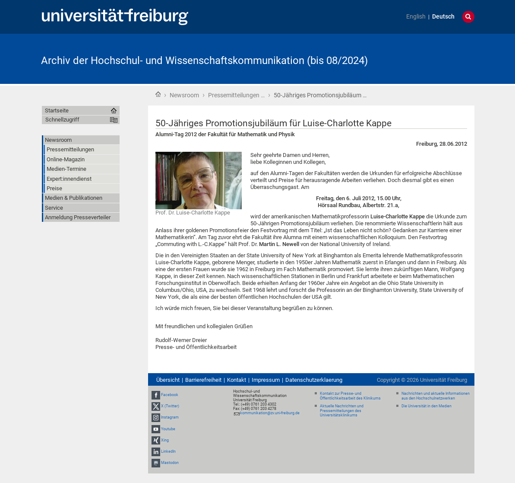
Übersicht (168, 380)
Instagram (170, 418)
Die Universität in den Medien (426, 406)
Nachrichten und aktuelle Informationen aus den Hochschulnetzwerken (435, 395)
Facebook (169, 395)
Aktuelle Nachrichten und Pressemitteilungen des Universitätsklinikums (341, 411)
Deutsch (443, 16)
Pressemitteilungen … (236, 95)
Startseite (158, 94)
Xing (165, 440)
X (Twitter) (170, 406)
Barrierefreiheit (203, 380)
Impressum (266, 380)
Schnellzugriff (62, 119)
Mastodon (170, 463)
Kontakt (236, 380)
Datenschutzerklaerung (313, 380)
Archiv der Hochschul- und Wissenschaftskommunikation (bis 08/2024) (204, 60)
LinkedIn (168, 451)
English (416, 16)
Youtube (168, 429)
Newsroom (184, 95)
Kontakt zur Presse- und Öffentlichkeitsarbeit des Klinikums (350, 395)
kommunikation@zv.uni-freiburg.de (270, 413)
